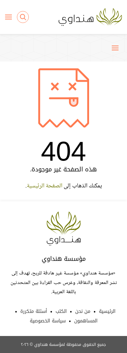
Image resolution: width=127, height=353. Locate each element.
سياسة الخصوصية (48, 320)
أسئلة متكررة (33, 311)
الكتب (61, 311)
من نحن (82, 311)
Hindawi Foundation (64, 229)
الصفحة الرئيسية (44, 186)
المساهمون (86, 320)
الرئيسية (107, 311)
